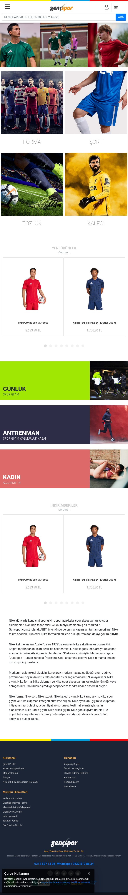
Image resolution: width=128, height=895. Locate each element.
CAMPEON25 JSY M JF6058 (33, 322)
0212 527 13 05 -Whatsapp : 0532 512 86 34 (64, 864)
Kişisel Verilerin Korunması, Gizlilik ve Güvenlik (65, 882)
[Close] (89, 873)
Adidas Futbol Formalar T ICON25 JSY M (94, 322)
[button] (45, 346)
